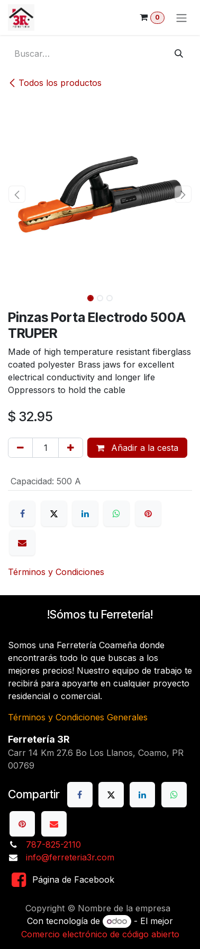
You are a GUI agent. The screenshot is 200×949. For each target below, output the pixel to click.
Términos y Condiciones (56, 572)
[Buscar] (179, 53)
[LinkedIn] (85, 513)
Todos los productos (55, 82)
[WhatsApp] (116, 513)
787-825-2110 (53, 844)
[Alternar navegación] (181, 17)
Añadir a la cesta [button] (137, 447)
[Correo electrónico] (22, 542)
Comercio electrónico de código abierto (100, 934)
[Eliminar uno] (20, 448)
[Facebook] (22, 513)
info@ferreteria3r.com (70, 857)
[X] (54, 513)
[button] (17, 194)
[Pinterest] (148, 513)
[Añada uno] (70, 448)
